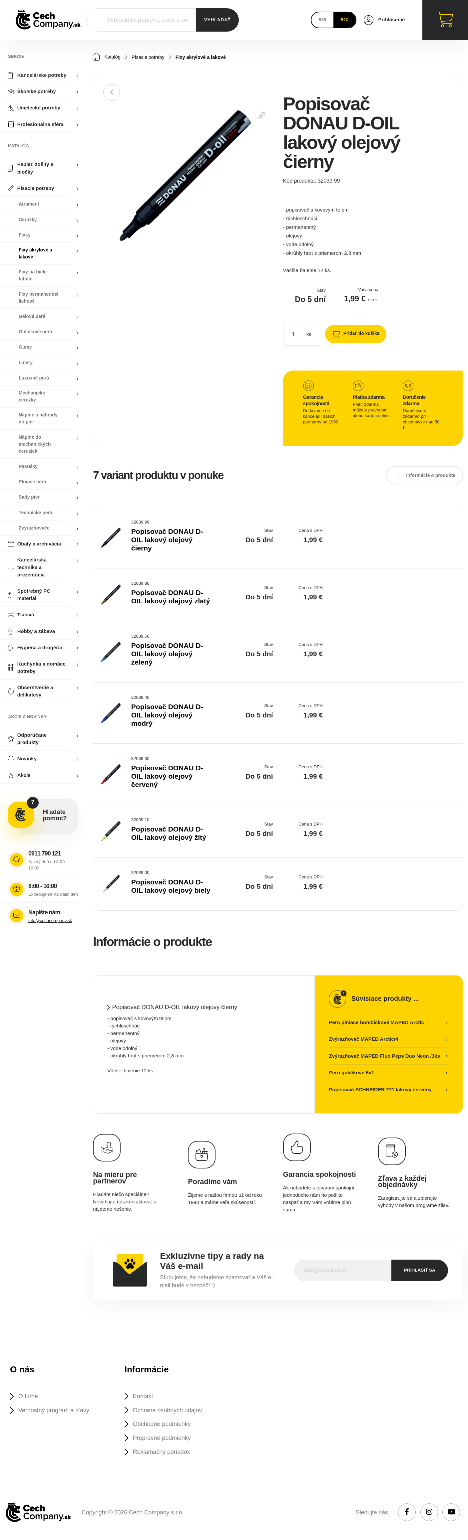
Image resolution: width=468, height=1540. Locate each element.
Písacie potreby (150, 57)
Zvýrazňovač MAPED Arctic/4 (363, 1039)
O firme (29, 1396)
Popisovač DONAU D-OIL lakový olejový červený (167, 776)
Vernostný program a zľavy (56, 1411)
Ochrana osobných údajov (169, 1411)
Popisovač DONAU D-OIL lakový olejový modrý (167, 715)
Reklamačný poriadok (163, 1454)
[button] (261, 115)
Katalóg (107, 57)
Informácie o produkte (430, 475)
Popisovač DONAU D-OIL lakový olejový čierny (167, 540)
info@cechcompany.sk (50, 920)
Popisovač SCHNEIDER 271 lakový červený (380, 1090)
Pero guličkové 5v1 (351, 1073)
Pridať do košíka (359, 333)
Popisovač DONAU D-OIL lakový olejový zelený (167, 654)
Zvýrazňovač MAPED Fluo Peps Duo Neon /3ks (384, 1056)
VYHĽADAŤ (217, 19)
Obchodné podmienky (163, 1425)
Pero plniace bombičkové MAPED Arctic (376, 1022)
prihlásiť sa (419, 1270)
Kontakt (144, 1396)
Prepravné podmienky (163, 1439)
